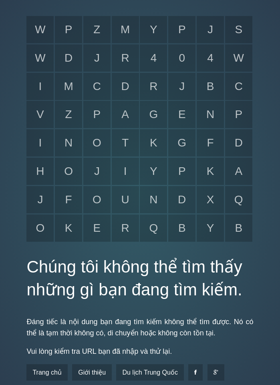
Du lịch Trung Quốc (150, 372)
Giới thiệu (92, 372)
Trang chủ (47, 372)
